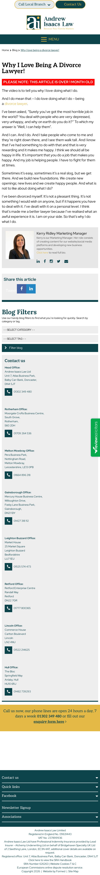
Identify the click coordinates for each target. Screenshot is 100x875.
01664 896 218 (22, 475)
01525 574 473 (22, 566)
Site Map (73, 871)
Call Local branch (32, 4)
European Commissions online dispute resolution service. (50, 867)
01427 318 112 (21, 520)
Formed (60, 871)
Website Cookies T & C (63, 863)
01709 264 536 (22, 433)
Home (5, 50)
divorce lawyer (16, 103)
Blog (14, 50)
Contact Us (70, 4)
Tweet (10, 290)
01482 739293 (22, 691)
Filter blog (13, 348)
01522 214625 (22, 649)
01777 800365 (22, 608)
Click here (42, 252)
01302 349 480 (23, 391)
